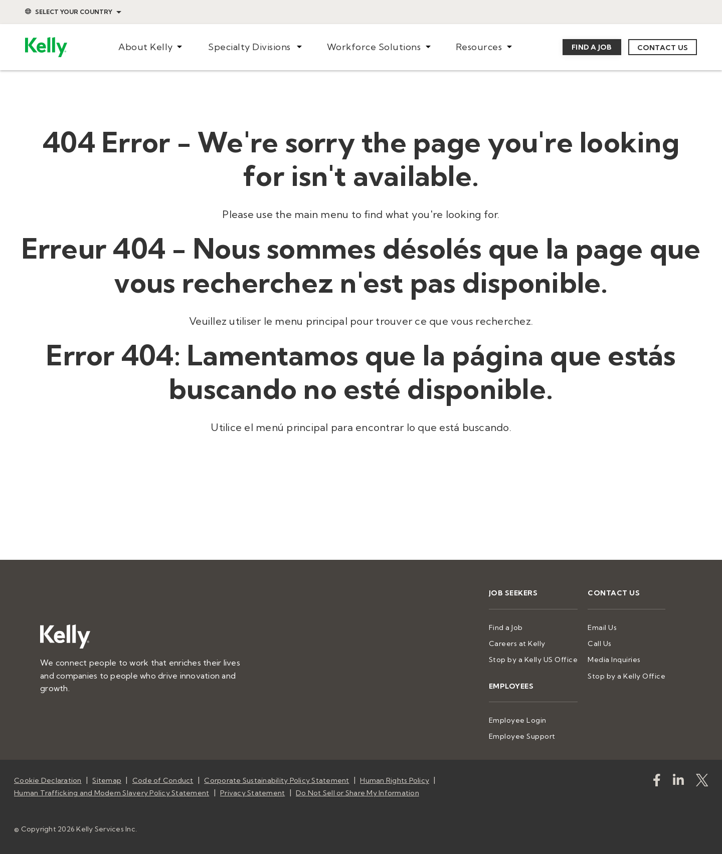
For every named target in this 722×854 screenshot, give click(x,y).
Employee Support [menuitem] (522, 736)
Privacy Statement (252, 792)
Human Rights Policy (394, 780)
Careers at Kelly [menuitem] (517, 643)
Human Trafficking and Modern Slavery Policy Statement (111, 792)
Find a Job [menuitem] (506, 627)
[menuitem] (150, 47)
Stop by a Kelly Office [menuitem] (626, 676)
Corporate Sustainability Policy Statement (276, 780)
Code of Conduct (163, 780)
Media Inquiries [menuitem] (614, 659)
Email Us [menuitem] (602, 627)
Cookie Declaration (48, 780)
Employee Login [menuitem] (518, 720)
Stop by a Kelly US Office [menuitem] (533, 659)
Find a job (592, 47)
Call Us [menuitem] (600, 643)
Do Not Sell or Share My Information (357, 792)
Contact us (662, 47)
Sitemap (106, 780)
